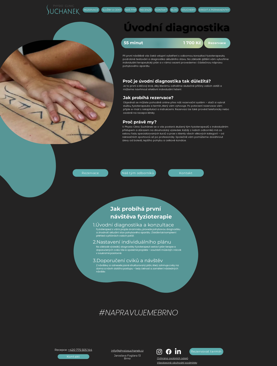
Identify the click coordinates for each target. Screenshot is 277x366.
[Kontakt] (186, 173)
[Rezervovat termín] (206, 351)
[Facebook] (168, 351)
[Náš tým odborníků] (138, 173)
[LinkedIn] (178, 351)
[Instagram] (159, 351)
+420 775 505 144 (80, 350)
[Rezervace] (217, 43)
